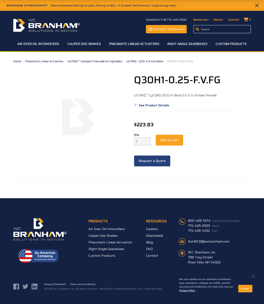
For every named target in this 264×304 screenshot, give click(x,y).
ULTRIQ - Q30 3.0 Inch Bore (145, 61)
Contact (233, 19)
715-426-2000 (203, 225)
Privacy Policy (187, 290)
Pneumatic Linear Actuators (134, 43)
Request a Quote (152, 160)
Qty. (136, 134)
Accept (245, 288)
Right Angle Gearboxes (187, 43)
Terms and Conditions (83, 284)
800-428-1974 (213, 220)
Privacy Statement (55, 284)
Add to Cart (169, 140)
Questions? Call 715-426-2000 (166, 19)
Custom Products (231, 43)
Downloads (154, 235)
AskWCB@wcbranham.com (208, 241)
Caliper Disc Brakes (84, 43)
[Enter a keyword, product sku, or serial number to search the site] (222, 29)
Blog (149, 242)
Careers (152, 229)
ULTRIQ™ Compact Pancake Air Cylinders (95, 61)
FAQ (149, 249)
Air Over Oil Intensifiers (38, 43)
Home (17, 61)
